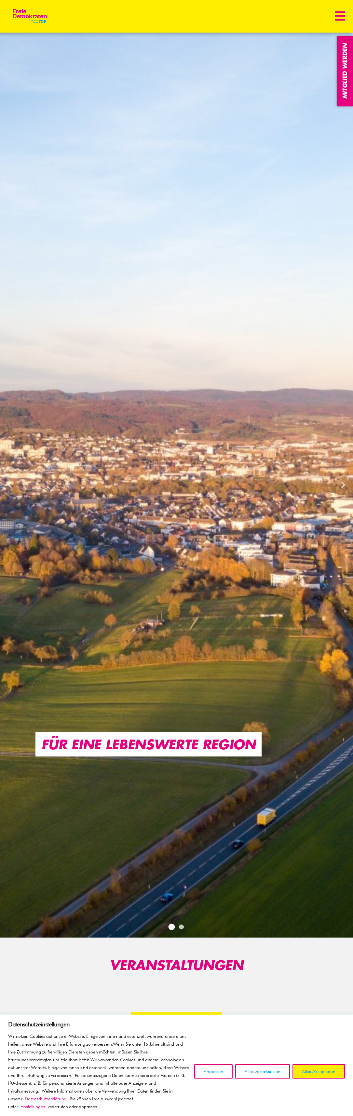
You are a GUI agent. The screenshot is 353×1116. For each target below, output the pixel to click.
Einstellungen (32, 1106)
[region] (176, 1065)
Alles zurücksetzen (262, 1071)
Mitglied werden (345, 71)
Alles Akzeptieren (318, 1071)
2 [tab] (181, 927)
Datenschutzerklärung (45, 1098)
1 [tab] (172, 927)
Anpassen (213, 1071)
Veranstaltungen (176, 965)
